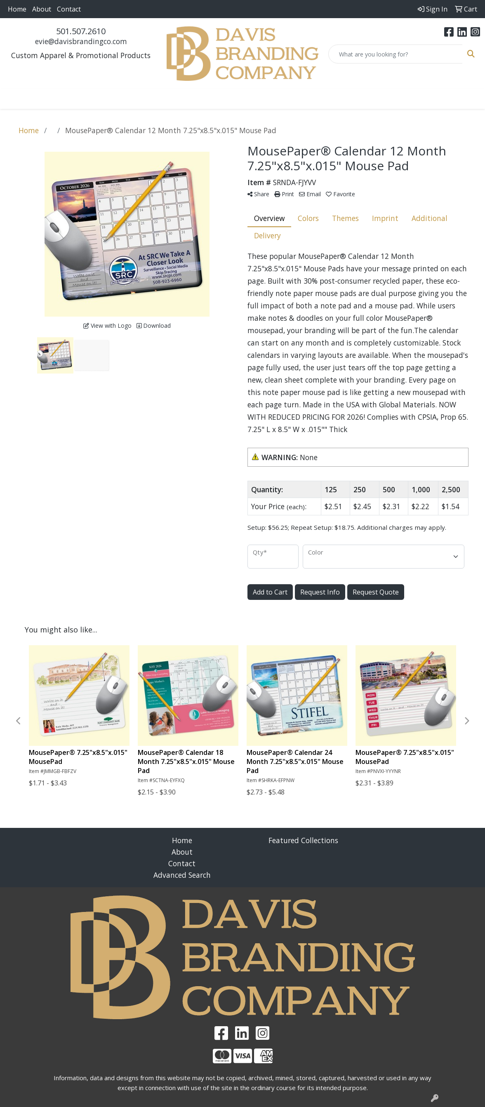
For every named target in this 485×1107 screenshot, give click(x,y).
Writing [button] (388, 99)
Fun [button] (208, 99)
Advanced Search (182, 875)
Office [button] (322, 99)
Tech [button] (354, 99)
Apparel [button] (60, 99)
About (41, 9)
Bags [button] (133, 99)
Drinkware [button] (172, 99)
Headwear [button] (246, 99)
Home (17, 9)
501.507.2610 (81, 31)
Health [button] (287, 99)
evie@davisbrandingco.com (81, 41)
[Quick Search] (395, 54)
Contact (69, 9)
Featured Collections (303, 840)
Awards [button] (99, 99)
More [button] (423, 99)
